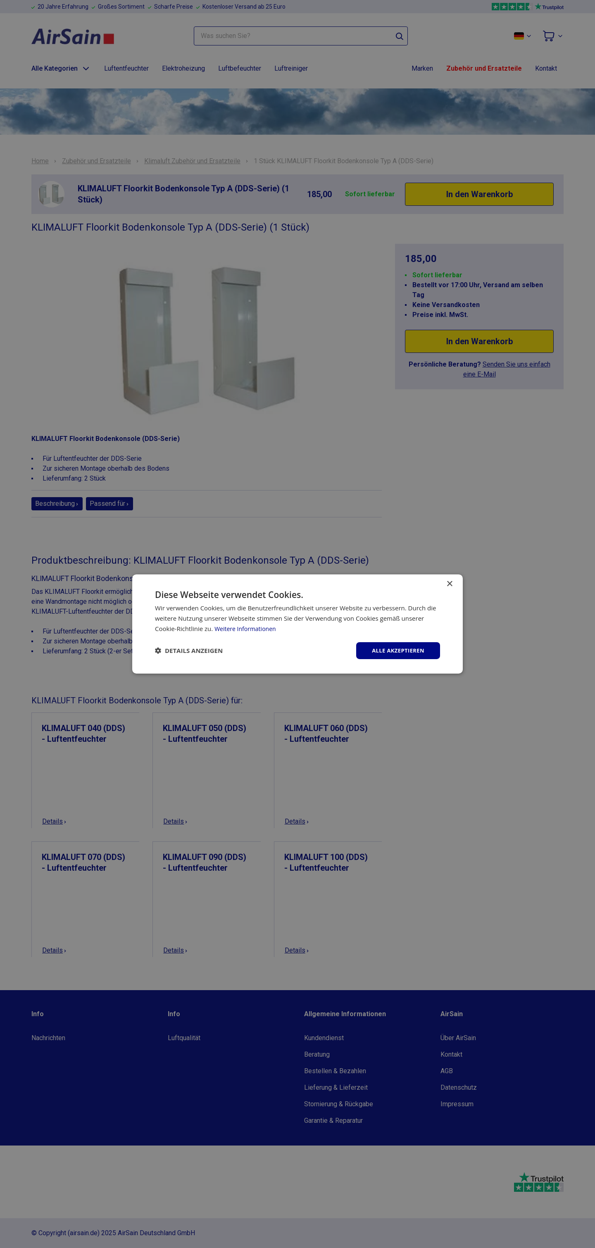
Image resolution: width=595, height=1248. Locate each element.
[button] (189, 650)
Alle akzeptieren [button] (396, 650)
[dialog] (297, 624)
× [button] (449, 583)
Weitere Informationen (247, 628)
